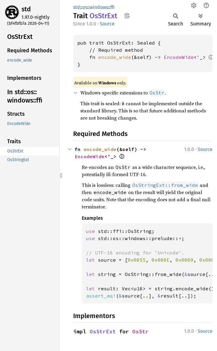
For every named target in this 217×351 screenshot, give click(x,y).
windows (99, 7)
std (26, 9)
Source (107, 24)
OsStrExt (103, 331)
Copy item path (127, 15)
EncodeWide (179, 57)
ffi (112, 7)
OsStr (140, 331)
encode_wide (114, 57)
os (84, 7)
